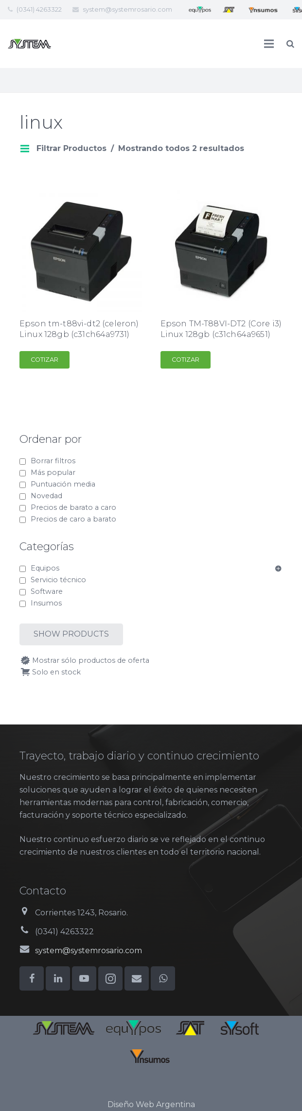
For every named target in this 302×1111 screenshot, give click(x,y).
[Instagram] (110, 978)
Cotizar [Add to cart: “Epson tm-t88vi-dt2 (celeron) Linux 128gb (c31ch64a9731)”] (44, 359)
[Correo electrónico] (136, 978)
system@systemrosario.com (127, 9)
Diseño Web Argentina (151, 1104)
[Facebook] (31, 978)
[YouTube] (84, 978)
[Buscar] (290, 44)
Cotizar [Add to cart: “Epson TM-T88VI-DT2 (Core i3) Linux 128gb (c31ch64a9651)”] (185, 359)
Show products (71, 634)
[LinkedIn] (58, 978)
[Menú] (269, 44)
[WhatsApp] (163, 978)
